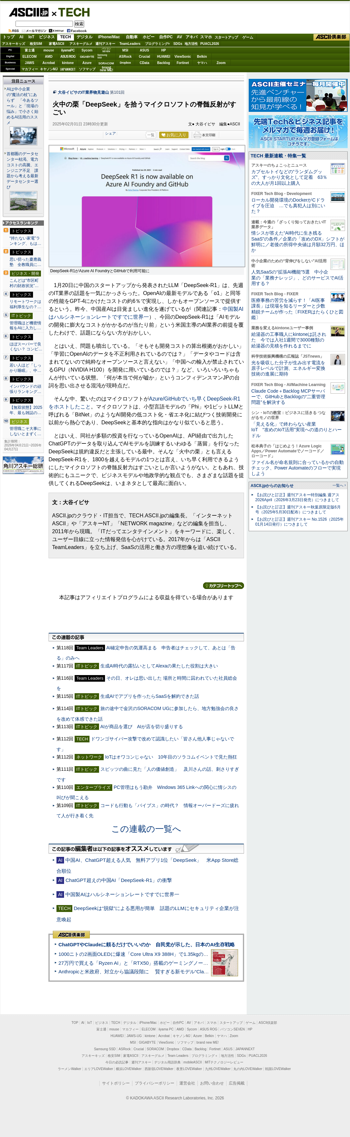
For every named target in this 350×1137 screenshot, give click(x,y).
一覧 (151, 135)
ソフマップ (87, 69)
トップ (9, 37)
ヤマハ (202, 63)
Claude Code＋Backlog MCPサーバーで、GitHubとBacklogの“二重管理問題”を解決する (288, 396)
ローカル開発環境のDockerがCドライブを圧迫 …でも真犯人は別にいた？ (288, 205)
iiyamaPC (68, 50)
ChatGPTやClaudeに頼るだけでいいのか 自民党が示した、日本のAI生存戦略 (146, 944)
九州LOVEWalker (217, 1069)
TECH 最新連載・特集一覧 (278, 155)
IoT (31, 37)
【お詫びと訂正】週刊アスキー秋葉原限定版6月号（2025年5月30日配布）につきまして (298, 509)
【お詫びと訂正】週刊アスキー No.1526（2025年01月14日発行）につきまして (299, 522)
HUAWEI (163, 56)
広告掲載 (237, 1083)
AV (179, 37)
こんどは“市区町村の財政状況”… (24, 283)
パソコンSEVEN (106, 50)
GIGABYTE (87, 56)
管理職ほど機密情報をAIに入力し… (25, 326)
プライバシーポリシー (154, 1083)
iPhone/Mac (109, 37)
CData (144, 63)
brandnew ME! (106, 69)
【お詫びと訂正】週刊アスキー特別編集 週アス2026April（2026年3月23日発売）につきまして (297, 497)
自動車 (132, 37)
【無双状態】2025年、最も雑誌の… (26, 410)
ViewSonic (183, 56)
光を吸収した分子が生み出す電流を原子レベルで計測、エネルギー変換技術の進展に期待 (288, 368)
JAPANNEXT (68, 69)
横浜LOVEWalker (128, 1069)
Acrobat (49, 63)
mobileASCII (193, 1062)
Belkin (202, 56)
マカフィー (29, 69)
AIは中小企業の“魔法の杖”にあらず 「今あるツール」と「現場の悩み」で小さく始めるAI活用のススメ (22, 106)
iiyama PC (166, 1029)
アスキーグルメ (80, 44)
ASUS (144, 50)
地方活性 (191, 44)
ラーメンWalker (69, 1069)
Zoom (221, 63)
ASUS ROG (67, 56)
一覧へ (337, 485)
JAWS (29, 63)
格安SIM (36, 44)
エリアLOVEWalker (98, 1069)
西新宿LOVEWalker (159, 1069)
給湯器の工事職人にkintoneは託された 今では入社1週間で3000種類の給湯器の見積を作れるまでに (288, 340)
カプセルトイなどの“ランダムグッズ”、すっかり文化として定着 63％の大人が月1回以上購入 (289, 177)
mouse (48, 50)
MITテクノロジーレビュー (224, 1062)
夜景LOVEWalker (189, 1069)
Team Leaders (177, 1055)
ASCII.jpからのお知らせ (272, 485)
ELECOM (29, 56)
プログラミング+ (157, 44)
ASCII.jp (29, 12)
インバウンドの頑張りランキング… (25, 389)
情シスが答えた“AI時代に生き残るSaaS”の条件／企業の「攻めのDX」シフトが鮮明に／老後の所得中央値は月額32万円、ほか (298, 241)
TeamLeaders (130, 44)
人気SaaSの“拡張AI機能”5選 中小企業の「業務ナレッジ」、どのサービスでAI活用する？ (297, 277)
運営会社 (187, 1083)
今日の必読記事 (116, 1062)
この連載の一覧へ (146, 829)
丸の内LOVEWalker (247, 1069)
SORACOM (155, 1049)
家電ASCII (56, 44)
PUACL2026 (209, 44)
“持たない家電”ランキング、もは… (25, 241)
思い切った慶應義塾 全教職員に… (25, 262)
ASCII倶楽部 (331, 37)
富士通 (30, 50)
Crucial (144, 56)
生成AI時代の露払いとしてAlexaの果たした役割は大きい (159, 665)
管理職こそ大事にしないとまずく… (25, 431)
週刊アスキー (105, 44)
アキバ (191, 37)
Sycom (87, 50)
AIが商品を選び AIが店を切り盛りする (141, 726)
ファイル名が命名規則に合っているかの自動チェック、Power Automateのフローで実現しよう (297, 468)
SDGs (177, 44)
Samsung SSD (105, 1049)
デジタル (84, 37)
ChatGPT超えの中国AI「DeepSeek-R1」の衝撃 (118, 880)
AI (21, 37)
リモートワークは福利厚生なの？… (25, 304)
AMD (48, 56)
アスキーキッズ (13, 44)
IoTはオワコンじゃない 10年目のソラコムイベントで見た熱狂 (171, 757)
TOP (75, 1022)
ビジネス (47, 37)
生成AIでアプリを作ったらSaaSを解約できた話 (149, 696)
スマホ (206, 37)
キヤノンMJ (49, 69)
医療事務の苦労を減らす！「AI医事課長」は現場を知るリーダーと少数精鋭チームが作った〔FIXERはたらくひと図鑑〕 (297, 309)
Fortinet (183, 63)
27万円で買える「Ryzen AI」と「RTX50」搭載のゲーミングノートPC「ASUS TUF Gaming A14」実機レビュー (183, 963)
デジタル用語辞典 (167, 1062)
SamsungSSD (102, 56)
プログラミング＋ (205, 1055)
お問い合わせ (212, 1083)
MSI (125, 50)
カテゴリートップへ (223, 585)
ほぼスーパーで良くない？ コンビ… (26, 347)
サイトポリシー (116, 1083)
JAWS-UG (134, 1036)
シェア (110, 133)
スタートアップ (226, 37)
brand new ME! (207, 1042)
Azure (87, 63)
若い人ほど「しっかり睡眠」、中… (25, 368)
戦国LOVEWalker (278, 1069)
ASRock (125, 56)
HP (163, 50)
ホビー (149, 37)
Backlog (163, 63)
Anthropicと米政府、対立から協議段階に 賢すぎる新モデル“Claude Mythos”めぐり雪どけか (162, 971)
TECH (71, 12)
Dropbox (125, 62)
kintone (68, 63)
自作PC (166, 37)
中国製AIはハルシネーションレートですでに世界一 (122, 894)
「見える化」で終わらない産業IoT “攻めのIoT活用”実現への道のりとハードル (296, 429)
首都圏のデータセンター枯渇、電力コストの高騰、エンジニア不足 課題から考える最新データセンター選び (22, 170)
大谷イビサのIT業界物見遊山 (83, 92)
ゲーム (247, 37)
